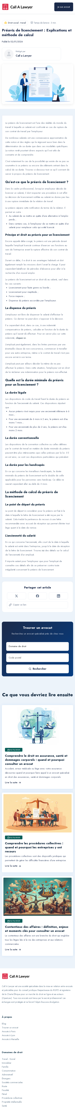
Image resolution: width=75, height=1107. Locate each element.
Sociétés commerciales (12, 1082)
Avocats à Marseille (10, 1039)
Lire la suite (13, 782)
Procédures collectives (12, 1098)
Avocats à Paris (8, 1031)
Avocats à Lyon (8, 1035)
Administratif (7, 1074)
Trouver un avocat (10, 1027)
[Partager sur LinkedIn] (58, 595)
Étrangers (6, 1078)
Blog (4, 1023)
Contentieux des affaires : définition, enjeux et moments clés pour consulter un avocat (36, 929)
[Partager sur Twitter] (16, 595)
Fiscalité (5, 1090)
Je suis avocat (64, 6)
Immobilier (6, 1062)
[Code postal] (37, 657)
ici (43, 550)
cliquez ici (21, 338)
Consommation (9, 1070)
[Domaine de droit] (37, 646)
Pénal (4, 1094)
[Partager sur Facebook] (37, 595)
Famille (5, 1066)
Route (4, 1086)
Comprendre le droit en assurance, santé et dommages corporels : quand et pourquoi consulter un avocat (36, 760)
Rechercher (37, 669)
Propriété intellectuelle (12, 1101)
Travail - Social (8, 1059)
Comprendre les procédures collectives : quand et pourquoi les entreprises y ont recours (34, 847)
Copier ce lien (17, 604)
